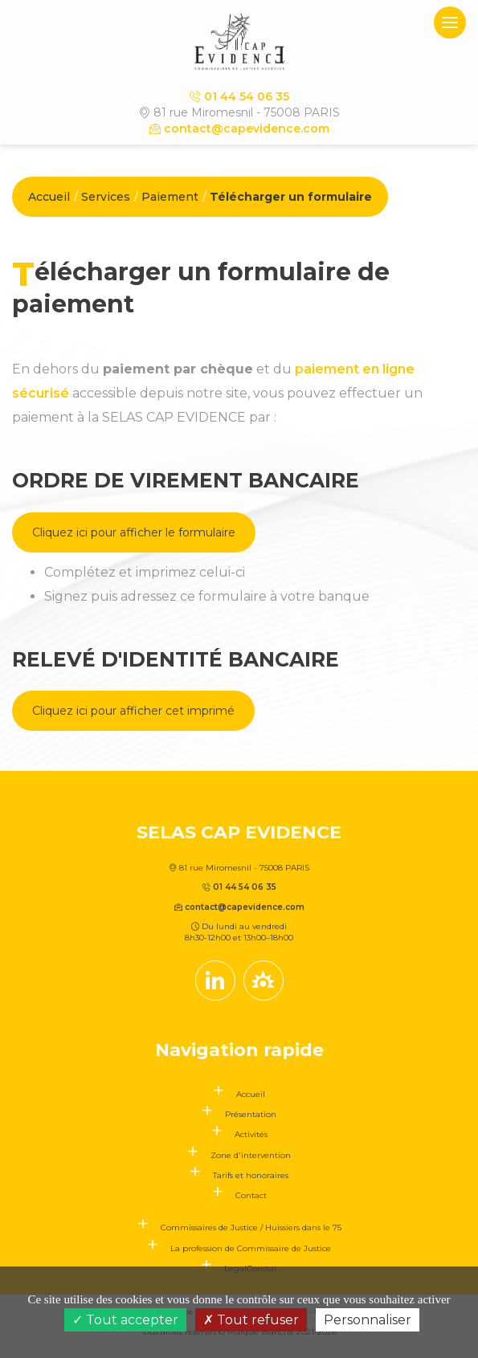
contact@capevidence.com (239, 128)
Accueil (49, 197)
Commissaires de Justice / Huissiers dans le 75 (251, 1227)
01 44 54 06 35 (239, 96)
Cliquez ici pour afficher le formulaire (133, 532)
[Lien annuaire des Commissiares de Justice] (263, 980)
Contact (251, 1195)
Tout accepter (125, 1319)
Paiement (169, 197)
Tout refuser (251, 1319)
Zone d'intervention (250, 1155)
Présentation (250, 1114)
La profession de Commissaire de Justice (250, 1248)
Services (105, 197)
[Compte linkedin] (215, 980)
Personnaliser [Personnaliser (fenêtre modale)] (367, 1319)
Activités (251, 1134)
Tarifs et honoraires (250, 1175)
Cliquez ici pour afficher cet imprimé (133, 710)
